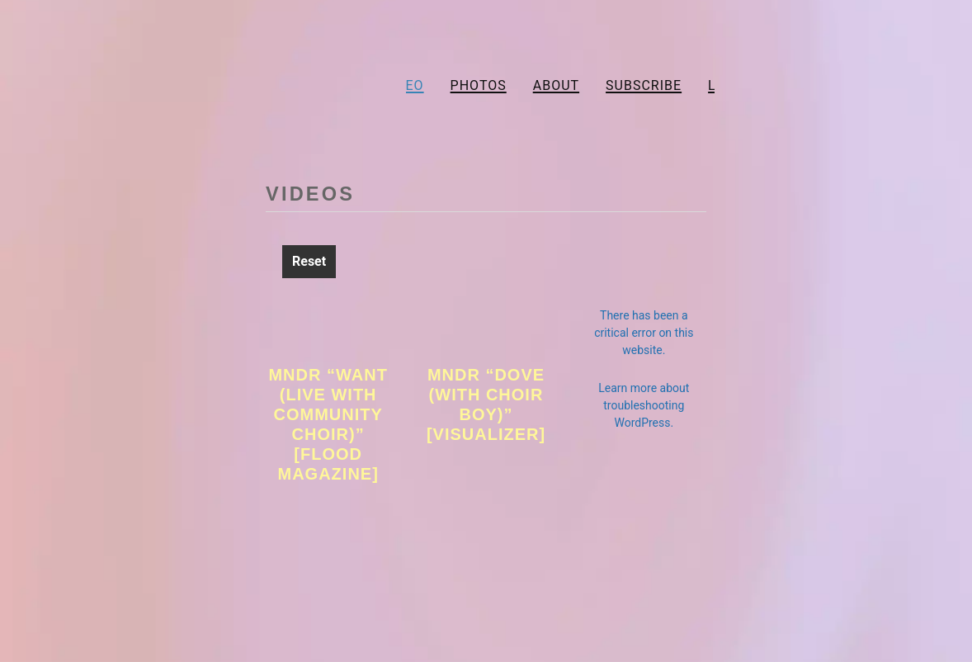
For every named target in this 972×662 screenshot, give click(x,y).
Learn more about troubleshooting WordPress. (643, 405)
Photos (479, 85)
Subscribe (644, 85)
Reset (309, 261)
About (556, 85)
